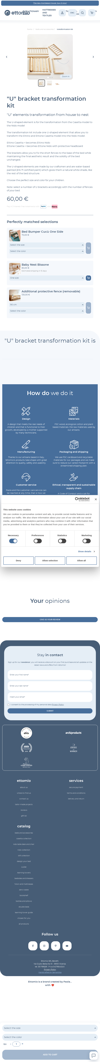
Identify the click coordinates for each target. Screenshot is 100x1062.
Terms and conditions (76, 793)
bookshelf (24, 895)
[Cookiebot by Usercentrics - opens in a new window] (77, 499)
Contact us (23, 799)
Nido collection (23, 850)
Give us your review (50, 619)
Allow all (81, 560)
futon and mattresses (24, 884)
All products (24, 924)
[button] (41, 83)
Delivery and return (76, 799)
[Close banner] (96, 499)
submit (50, 711)
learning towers (24, 873)
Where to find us (24, 793)
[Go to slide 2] (50, 77)
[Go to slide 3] (52, 77)
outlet (23, 867)
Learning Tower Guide (24, 912)
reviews (24, 810)
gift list (24, 816)
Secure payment (76, 787)
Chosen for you (23, 918)
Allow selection (50, 560)
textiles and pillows (24, 901)
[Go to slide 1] (48, 77)
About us (24, 787)
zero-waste (24, 890)
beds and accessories (24, 833)
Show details (84, 551)
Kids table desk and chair (23, 844)
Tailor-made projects (24, 804)
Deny (18, 560)
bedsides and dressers (24, 878)
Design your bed (24, 861)
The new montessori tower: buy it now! (50, 3)
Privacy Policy (58, 704)
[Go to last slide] (6, 56)
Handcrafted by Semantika (50, 972)
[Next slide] (93, 56)
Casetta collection (23, 838)
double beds (24, 907)
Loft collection (24, 856)
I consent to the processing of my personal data (37, 704)
